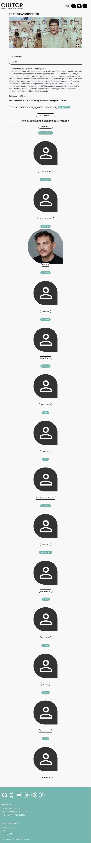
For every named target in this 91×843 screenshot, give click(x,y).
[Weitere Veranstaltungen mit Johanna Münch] (45, 572)
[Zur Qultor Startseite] (12, 6)
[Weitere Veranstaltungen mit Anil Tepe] (45, 665)
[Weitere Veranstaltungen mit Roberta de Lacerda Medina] (45, 479)
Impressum (7, 834)
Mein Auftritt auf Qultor (13, 815)
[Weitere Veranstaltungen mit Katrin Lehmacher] (45, 152)
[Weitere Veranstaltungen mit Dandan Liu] (45, 525)
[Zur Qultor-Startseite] (4, 795)
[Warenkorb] (73, 6)
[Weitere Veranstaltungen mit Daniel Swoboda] (45, 712)
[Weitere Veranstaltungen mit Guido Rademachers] (45, 199)
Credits (44, 127)
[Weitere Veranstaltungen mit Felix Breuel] (45, 292)
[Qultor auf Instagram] (11, 795)
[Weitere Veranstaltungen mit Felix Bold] (45, 246)
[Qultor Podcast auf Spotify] (34, 795)
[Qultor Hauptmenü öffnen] (84, 6)
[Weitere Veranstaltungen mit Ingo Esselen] (45, 619)
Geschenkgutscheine (11, 808)
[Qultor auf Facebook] (42, 795)
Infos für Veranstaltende (14, 812)
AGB (3, 831)
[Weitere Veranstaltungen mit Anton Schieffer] (45, 385)
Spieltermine (44, 115)
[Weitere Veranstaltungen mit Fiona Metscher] (45, 339)
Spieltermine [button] (17, 56)
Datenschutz (8, 827)
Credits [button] (15, 62)
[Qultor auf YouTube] (19, 795)
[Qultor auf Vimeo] (27, 795)
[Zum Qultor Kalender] (79, 6)
